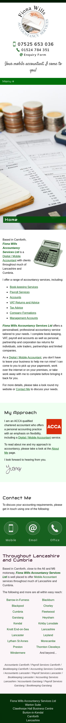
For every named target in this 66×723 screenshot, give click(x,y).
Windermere (17, 652)
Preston (18, 646)
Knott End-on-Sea (18, 629)
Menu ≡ (8, 81)
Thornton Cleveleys (48, 646)
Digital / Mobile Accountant (25, 357)
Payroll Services (20, 292)
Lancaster (18, 635)
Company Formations (23, 312)
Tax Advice (16, 307)
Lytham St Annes (17, 641)
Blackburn (48, 599)
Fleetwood (48, 611)
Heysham (48, 617)
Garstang (17, 617)
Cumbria (18, 611)
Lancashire (48, 629)
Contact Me (23, 389)
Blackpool (18, 605)
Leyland (48, 635)
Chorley (48, 605)
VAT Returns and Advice (24, 302)
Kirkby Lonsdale (48, 623)
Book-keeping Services (24, 287)
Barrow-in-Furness (17, 599)
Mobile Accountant (45, 576)
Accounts (15, 297)
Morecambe (48, 641)
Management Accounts (24, 318)
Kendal (17, 623)
